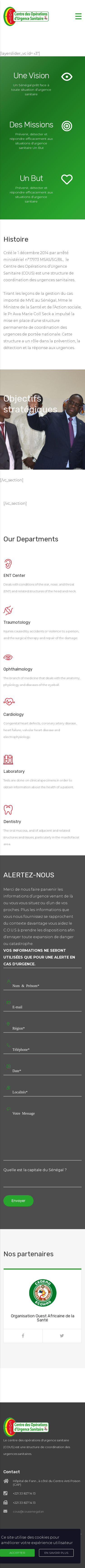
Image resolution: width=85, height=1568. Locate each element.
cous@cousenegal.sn (28, 1485)
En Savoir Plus (56, 1552)
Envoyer (18, 1201)
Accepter (17, 1552)
